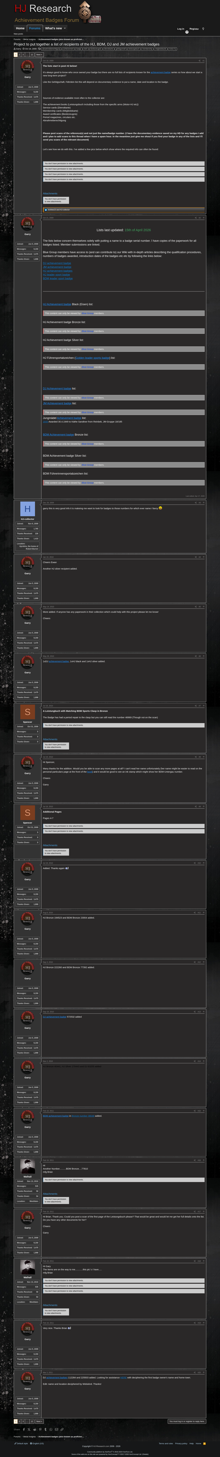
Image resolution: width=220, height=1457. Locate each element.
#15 (199, 1111)
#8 (200, 757)
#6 (200, 656)
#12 (199, 962)
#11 (199, 913)
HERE (123, 1377)
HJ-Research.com (101, 1446)
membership (147, 49)
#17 (199, 1212)
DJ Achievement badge (57, 388)
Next (38, 54)
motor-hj (172, 49)
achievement (68, 49)
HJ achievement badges (57, 270)
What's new (53, 28)
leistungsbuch (133, 49)
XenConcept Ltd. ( (136, 1454)
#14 (199, 1061)
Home (20, 28)
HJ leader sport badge (56, 274)
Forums (34, 28)
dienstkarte (108, 49)
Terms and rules (166, 1443)
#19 (199, 1323)
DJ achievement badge (57, 263)
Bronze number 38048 (83, 1116)
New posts (18, 34)
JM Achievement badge (57, 403)
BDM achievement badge (56, 1116)
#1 (204, 61)
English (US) (37, 1443)
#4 (200, 557)
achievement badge (161, 72)
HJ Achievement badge (57, 304)
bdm (86, 49)
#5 (200, 607)
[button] (64, 28)
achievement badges (57, 1377)
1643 (45, 421)
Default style (21, 1443)
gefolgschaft (121, 49)
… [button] (27, 54)
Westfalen (34, 1201)
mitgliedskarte (160, 49)
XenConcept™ (113, 1454)
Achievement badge (69, 418)
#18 (199, 1261)
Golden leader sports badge (92, 357)
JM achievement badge (57, 267)
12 (32, 54)
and (59, 210)
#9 (200, 807)
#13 (199, 1012)
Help (192, 1443)
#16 (199, 1160)
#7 (200, 706)
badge (78, 49)
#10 (199, 863)
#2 (200, 218)
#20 (199, 1373)
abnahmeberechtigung (51, 49)
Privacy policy (181, 1443)
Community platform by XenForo (110, 1452)
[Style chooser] (203, 29)
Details (145, 1454)
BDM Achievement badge (58, 434)
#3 (200, 503)
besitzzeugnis (95, 49)
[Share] (200, 61)
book (89, 771)
